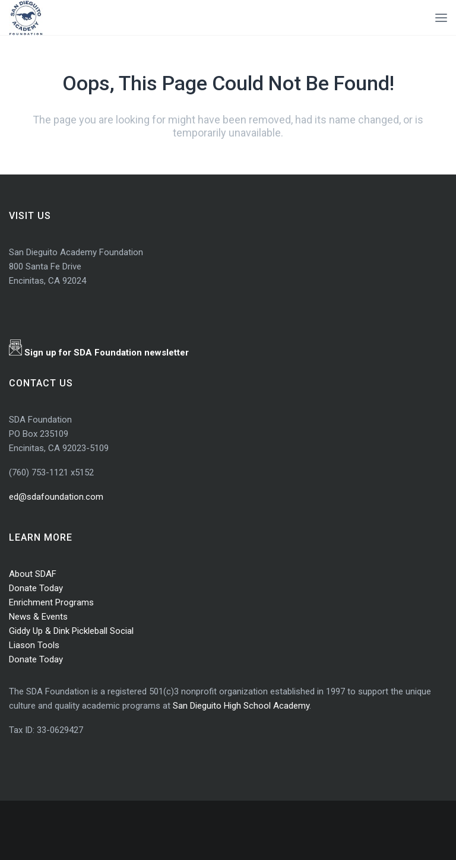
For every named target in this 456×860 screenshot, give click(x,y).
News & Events (38, 616)
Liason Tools (34, 645)
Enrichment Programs (51, 602)
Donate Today (36, 588)
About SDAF (32, 574)
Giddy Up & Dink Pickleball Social (71, 631)
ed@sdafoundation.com (56, 496)
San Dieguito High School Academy (241, 705)
